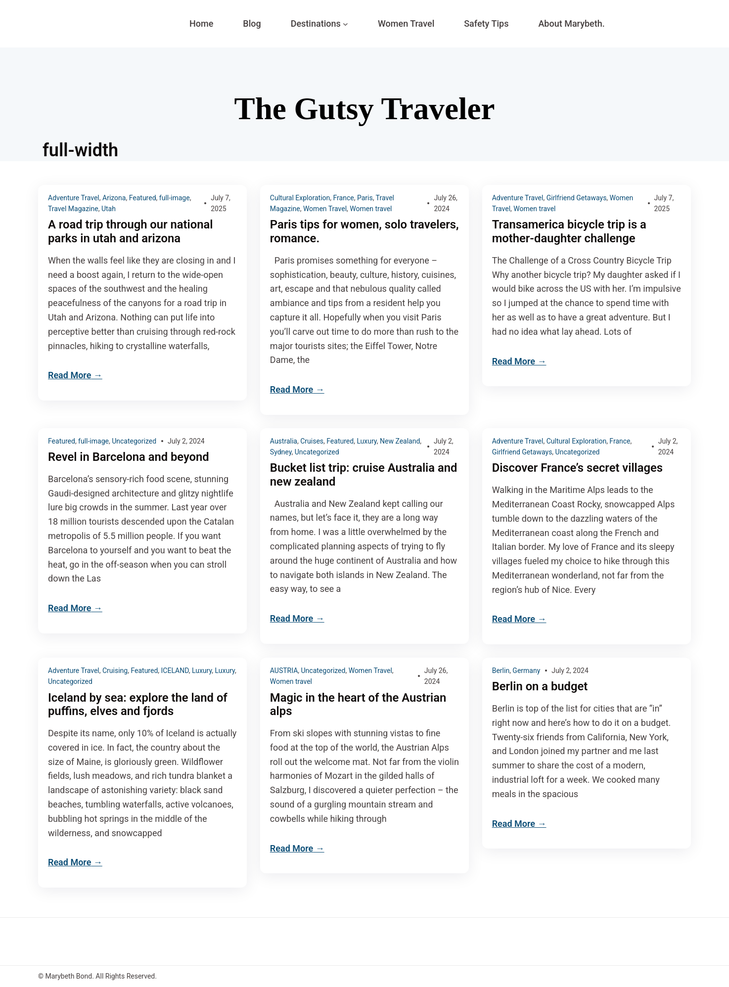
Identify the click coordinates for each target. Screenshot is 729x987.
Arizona (114, 198)
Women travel (371, 209)
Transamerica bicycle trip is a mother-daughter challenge (570, 231)
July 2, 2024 (186, 441)
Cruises (311, 441)
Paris (365, 198)
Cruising (115, 670)
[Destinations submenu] (345, 24)
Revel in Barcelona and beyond (129, 457)
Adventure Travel (73, 198)
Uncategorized (134, 441)
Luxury (366, 441)
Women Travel (325, 209)
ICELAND (175, 670)
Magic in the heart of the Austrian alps (359, 704)
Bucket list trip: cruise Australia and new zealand (364, 475)
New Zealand (400, 441)
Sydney (281, 452)
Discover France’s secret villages (578, 468)
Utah (108, 209)
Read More (69, 375)
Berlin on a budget (540, 686)
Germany (526, 670)
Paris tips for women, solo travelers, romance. (339, 231)
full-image (174, 198)
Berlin (500, 670)
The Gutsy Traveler (364, 108)
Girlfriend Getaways (577, 198)
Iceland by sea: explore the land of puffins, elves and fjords (138, 704)
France (343, 198)
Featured (142, 198)
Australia (283, 441)
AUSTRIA (284, 670)
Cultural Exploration (300, 198)
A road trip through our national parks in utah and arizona (131, 231)
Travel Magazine (73, 209)
